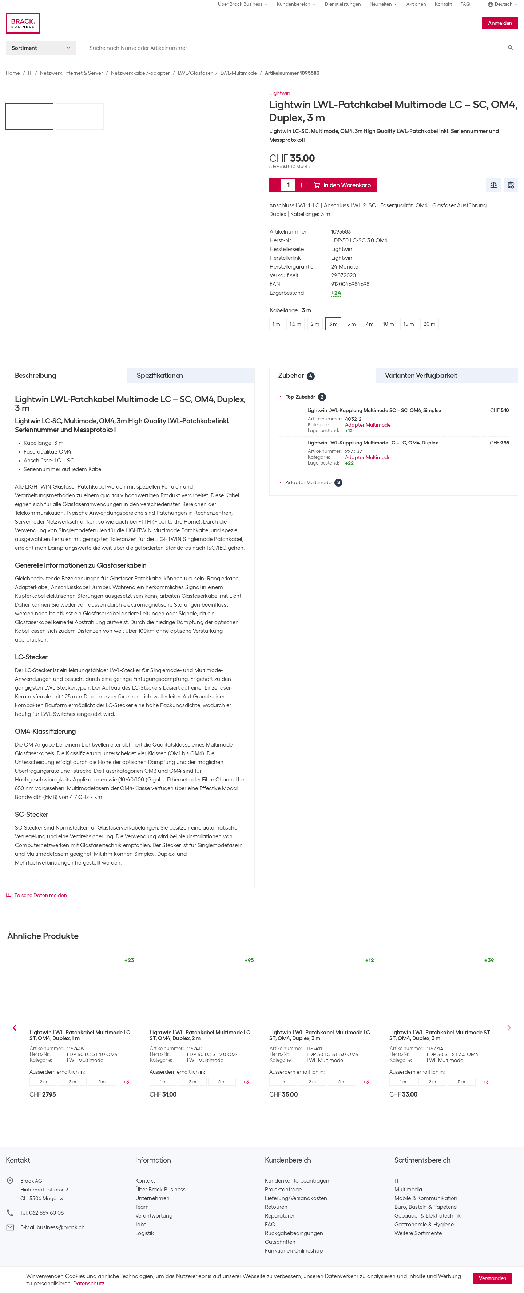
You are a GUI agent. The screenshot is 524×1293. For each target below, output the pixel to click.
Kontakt (443, 4)
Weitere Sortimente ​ (419, 1233)
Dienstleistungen (343, 4)
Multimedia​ (408, 1189)
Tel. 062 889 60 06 (42, 1213)
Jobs (140, 1224)
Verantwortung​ (153, 1215)
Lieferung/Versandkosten (296, 1198)
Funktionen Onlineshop (294, 1250)
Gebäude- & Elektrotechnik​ (427, 1215)
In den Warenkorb (342, 185)
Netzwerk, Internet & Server (71, 73)
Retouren (276, 1207)
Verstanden (493, 1278)
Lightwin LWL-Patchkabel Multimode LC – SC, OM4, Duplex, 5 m (442, 1035)
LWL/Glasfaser (195, 73)
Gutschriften (280, 1242)
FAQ (465, 4)
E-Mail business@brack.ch (52, 1227)
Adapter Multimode (368, 425)
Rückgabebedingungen (294, 1233)
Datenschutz (88, 1283)
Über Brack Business (160, 1189)
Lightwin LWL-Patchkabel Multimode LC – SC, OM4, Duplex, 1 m (82, 1035)
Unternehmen (152, 1198)
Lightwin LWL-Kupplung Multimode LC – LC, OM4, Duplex (372, 443)
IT (30, 73)
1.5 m (43, 1081)
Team (142, 1207)
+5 (126, 1082)
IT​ (396, 1181)
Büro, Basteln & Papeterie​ (425, 1207)
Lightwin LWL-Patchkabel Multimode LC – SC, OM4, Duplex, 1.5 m (202, 1035)
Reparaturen (280, 1215)
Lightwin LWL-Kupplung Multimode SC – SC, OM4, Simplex (374, 410)
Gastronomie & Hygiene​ (424, 1224)
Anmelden (500, 23)
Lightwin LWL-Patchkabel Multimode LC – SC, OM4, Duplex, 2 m (321, 1035)
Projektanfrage (283, 1189)
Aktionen (416, 4)
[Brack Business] (23, 23)
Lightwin (279, 93)
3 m (102, 1081)
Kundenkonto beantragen (297, 1181)
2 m (72, 1081)
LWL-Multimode (239, 73)
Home (13, 73)
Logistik (144, 1233)
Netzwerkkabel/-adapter (140, 73)
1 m (163, 1081)
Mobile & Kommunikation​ (425, 1198)
